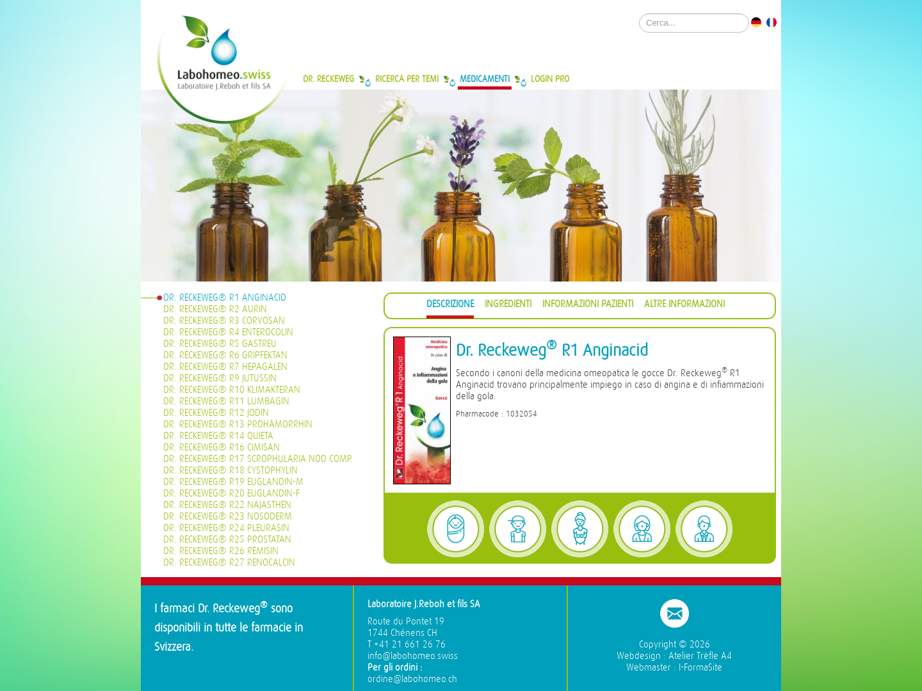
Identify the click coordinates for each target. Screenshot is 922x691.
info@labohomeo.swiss (413, 656)
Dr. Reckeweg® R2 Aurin (215, 309)
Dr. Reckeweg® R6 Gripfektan (225, 355)
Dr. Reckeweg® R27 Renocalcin (229, 562)
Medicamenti (485, 79)
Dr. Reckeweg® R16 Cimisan (221, 447)
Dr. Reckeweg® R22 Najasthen (227, 505)
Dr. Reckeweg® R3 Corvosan (224, 320)
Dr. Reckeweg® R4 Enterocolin (228, 332)
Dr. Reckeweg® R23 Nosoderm (227, 516)
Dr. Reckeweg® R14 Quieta (218, 436)
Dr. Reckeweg (328, 79)
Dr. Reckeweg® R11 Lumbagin (226, 401)
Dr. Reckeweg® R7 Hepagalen (225, 366)
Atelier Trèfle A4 (700, 656)
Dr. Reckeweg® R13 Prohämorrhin (237, 424)
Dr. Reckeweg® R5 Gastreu (220, 343)
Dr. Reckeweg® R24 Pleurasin (226, 528)
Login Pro (550, 79)
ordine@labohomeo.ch (412, 679)
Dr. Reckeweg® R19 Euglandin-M (233, 482)
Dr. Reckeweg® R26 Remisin (221, 551)
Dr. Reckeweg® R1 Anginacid (224, 297)
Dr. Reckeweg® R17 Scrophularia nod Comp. (258, 459)
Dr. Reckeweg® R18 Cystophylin (230, 470)
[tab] (450, 306)
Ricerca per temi (407, 79)
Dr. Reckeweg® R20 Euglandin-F (231, 493)
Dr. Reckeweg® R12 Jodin (216, 413)
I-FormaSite (700, 667)
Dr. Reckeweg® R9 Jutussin (220, 378)
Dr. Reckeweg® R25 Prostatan (227, 539)
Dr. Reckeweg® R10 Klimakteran (231, 390)
